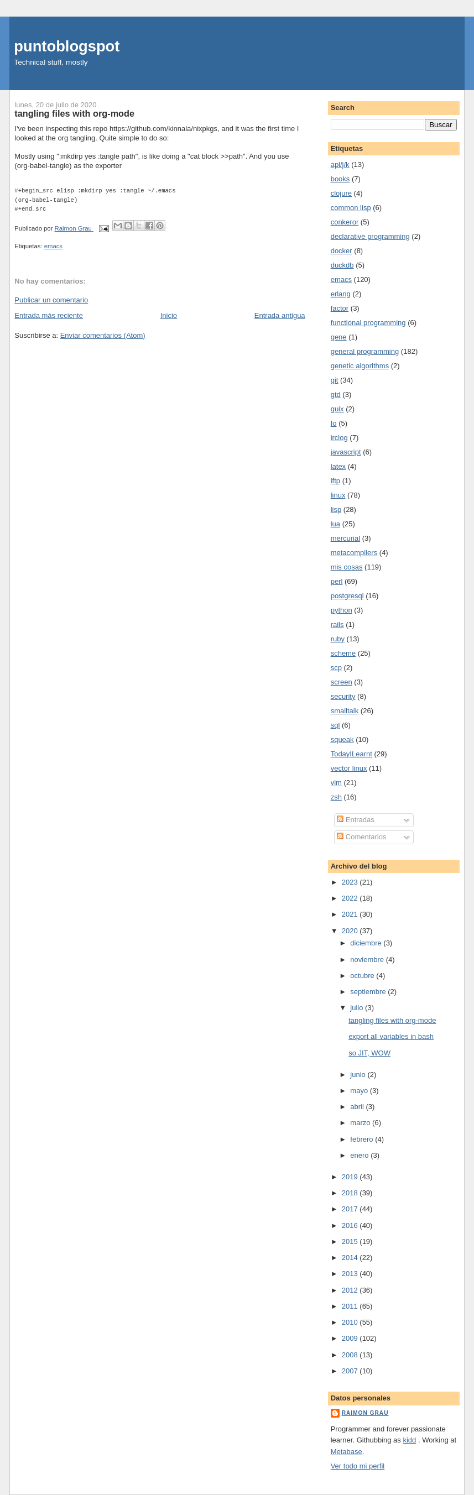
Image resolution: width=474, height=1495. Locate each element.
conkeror (345, 222)
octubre (363, 975)
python (341, 610)
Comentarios (361, 837)
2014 (351, 1257)
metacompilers (354, 552)
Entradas (355, 820)
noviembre (368, 959)
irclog (339, 437)
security (343, 696)
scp (336, 667)
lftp (335, 481)
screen (341, 682)
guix (337, 409)
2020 (351, 931)
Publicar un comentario (51, 300)
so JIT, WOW (369, 1053)
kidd (409, 1440)
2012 (351, 1290)
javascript (346, 452)
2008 (351, 1355)
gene (339, 337)
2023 (351, 882)
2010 (351, 1322)
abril (358, 1106)
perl (337, 581)
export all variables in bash (391, 1036)
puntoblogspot (66, 46)
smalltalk (345, 711)
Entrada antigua (279, 315)
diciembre (366, 943)
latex (338, 466)
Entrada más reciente (48, 315)
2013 (351, 1273)
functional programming (368, 322)
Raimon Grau (365, 1413)
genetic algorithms (360, 366)
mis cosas (347, 567)
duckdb (342, 265)
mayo (359, 1090)
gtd (336, 394)
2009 (351, 1338)
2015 (351, 1241)
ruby (338, 639)
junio (358, 1074)
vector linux (349, 768)
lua (335, 524)
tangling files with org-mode (392, 1020)
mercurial (345, 538)
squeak (342, 739)
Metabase (346, 1451)
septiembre (369, 991)
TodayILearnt (351, 754)
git (334, 380)
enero (360, 1155)
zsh (336, 797)
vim (336, 782)
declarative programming (370, 236)
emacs (53, 246)
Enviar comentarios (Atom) (102, 335)
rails (337, 624)
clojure (341, 193)
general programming (365, 351)
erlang (341, 294)
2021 (351, 914)
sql (335, 725)
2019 (351, 1177)
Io (334, 423)
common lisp (351, 207)
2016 (351, 1225)
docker (341, 251)
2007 (351, 1371)
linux (338, 495)
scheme (343, 653)
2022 (351, 898)
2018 (351, 1193)
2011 (351, 1306)
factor (340, 308)
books (340, 179)
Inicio (168, 315)
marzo (361, 1122)
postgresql (347, 596)
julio (357, 1007)
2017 (351, 1209)
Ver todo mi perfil (358, 1466)
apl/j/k (340, 164)
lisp (336, 509)
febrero (362, 1139)
